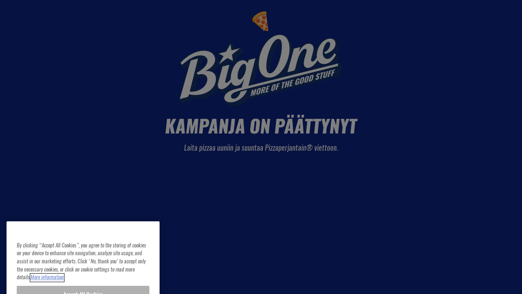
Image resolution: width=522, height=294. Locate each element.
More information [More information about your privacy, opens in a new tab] (47, 283)
